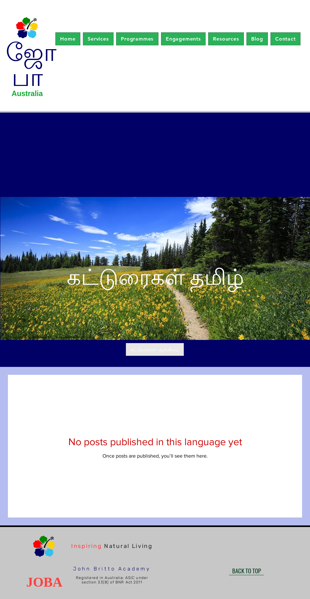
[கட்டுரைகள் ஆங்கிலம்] (155, 349)
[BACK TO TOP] (246, 570)
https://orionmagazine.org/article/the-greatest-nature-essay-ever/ (50, 336)
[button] (98, 38)
